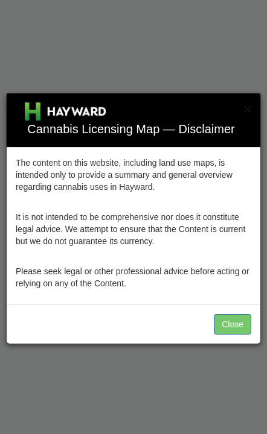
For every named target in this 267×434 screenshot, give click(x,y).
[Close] (247, 107)
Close (232, 324)
